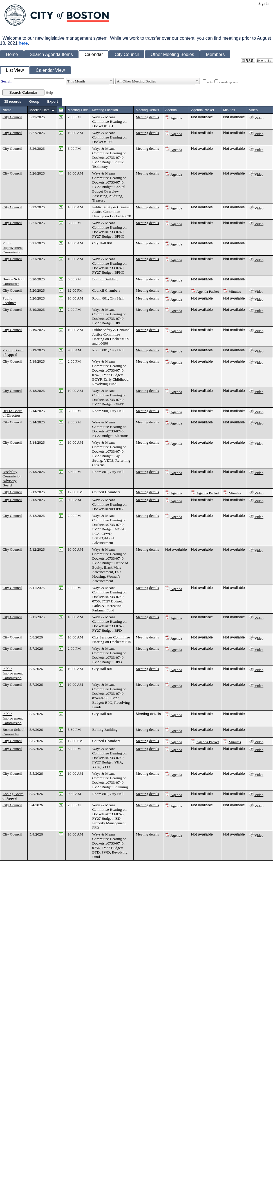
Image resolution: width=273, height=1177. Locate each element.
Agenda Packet (207, 291)
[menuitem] (12, 102)
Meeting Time (78, 110)
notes (210, 82)
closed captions (228, 82)
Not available (202, 117)
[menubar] (31, 102)
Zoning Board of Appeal (13, 352)
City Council (12, 117)
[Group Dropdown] (34, 102)
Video (258, 118)
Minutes (235, 291)
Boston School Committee (13, 281)
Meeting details (147, 117)
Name (7, 110)
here (23, 43)
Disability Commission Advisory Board (12, 478)
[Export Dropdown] (52, 102)
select (111, 81)
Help (49, 92)
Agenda (176, 118)
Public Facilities (9, 300)
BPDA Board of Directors (13, 413)
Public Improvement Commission (13, 247)
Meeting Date (40, 110)
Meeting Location (105, 110)
